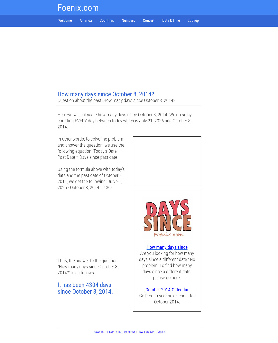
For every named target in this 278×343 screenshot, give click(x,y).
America (86, 20)
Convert (148, 20)
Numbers (128, 20)
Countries (107, 20)
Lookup (193, 20)
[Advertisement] (130, 59)
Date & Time (171, 20)
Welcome (65, 20)
